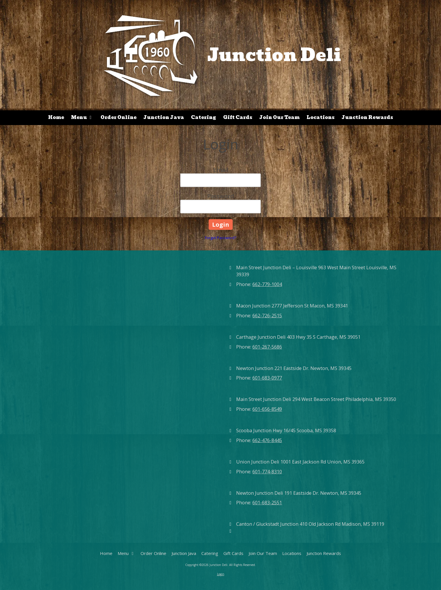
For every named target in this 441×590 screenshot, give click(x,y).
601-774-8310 (267, 471)
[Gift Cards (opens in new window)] (238, 117)
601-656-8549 (267, 409)
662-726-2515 (267, 315)
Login (220, 574)
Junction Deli (274, 55)
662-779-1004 (267, 284)
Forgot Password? (220, 237)
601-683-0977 (267, 378)
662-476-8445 (267, 440)
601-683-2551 (267, 502)
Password (220, 196)
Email (220, 170)
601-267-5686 (267, 347)
